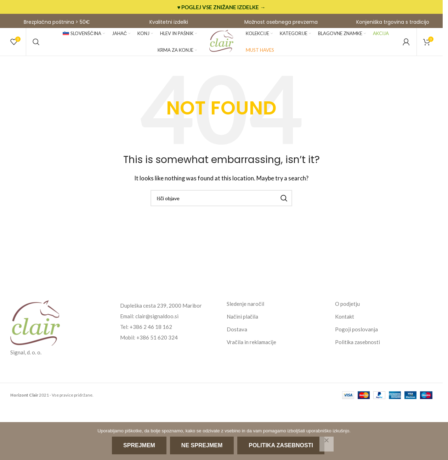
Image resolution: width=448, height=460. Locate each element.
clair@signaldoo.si (156, 321)
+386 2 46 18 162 (151, 331)
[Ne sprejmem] (326, 444)
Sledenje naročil (245, 308)
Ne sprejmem (202, 446)
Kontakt (344, 321)
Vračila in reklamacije (251, 346)
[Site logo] (221, 43)
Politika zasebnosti (357, 346)
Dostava (237, 334)
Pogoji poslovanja (356, 334)
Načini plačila (242, 321)
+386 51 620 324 (157, 342)
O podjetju (347, 308)
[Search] (36, 44)
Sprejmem (140, 446)
